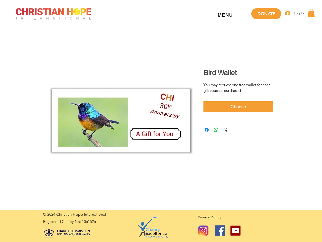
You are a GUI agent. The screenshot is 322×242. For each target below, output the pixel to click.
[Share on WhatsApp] (216, 130)
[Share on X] (226, 130)
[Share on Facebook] (207, 130)
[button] (225, 15)
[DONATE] (266, 13)
